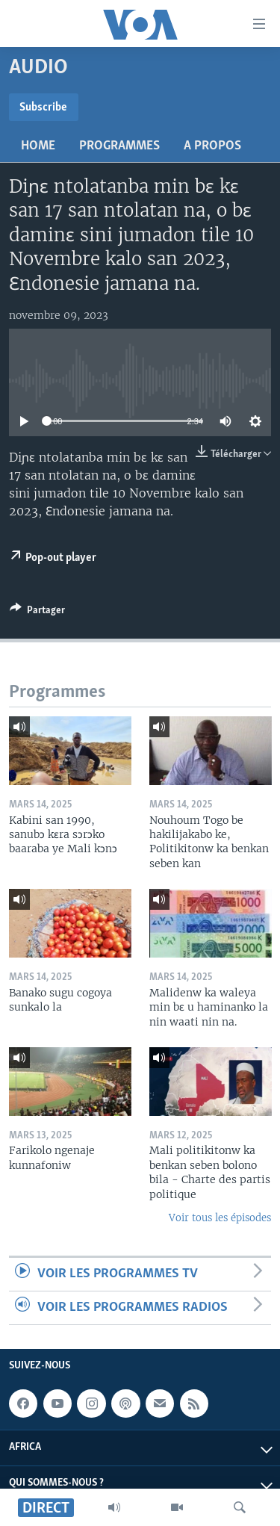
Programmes (119, 146)
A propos (212, 146)
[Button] (37, 612)
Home (38, 146)
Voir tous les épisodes (220, 1218)
